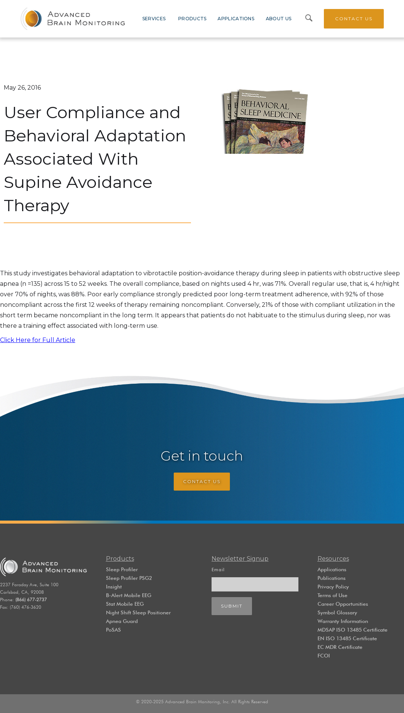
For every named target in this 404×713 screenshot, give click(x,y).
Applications (332, 569)
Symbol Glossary (337, 612)
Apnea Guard (122, 621)
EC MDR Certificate (340, 647)
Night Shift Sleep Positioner (138, 612)
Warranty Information (343, 621)
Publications (332, 578)
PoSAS (113, 630)
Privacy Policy (333, 587)
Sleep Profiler (122, 569)
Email (218, 569)
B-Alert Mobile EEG (128, 595)
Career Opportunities (343, 604)
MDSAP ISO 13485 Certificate (353, 630)
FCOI (324, 656)
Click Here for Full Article (37, 340)
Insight (114, 587)
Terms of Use (332, 595)
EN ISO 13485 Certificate (347, 638)
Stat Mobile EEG (125, 604)
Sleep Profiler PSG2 (129, 578)
